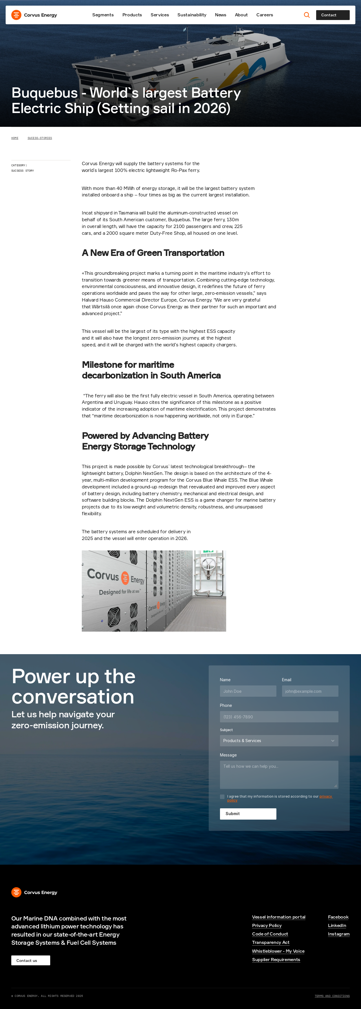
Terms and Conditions (332, 995)
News (220, 14)
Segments (103, 14)
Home (14, 138)
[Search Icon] (307, 15)
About (241, 14)
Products (132, 14)
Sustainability (191, 14)
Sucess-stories (40, 138)
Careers (264, 14)
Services (160, 14)
